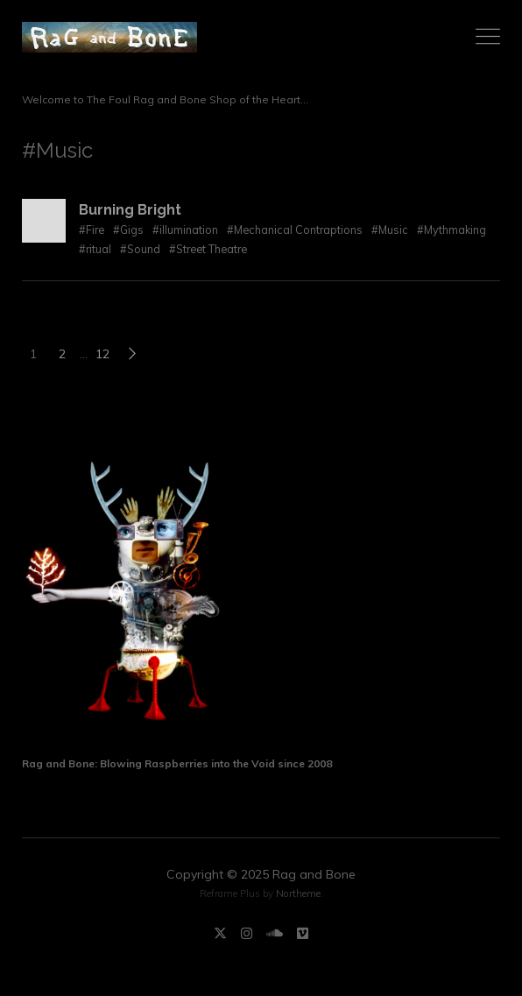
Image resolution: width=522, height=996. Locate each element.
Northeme (298, 893)
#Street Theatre (208, 249)
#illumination (185, 230)
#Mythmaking (451, 230)
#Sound (140, 249)
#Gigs (128, 230)
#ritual (95, 249)
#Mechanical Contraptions (295, 230)
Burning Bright (130, 209)
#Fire (91, 230)
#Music (389, 230)
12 (102, 354)
